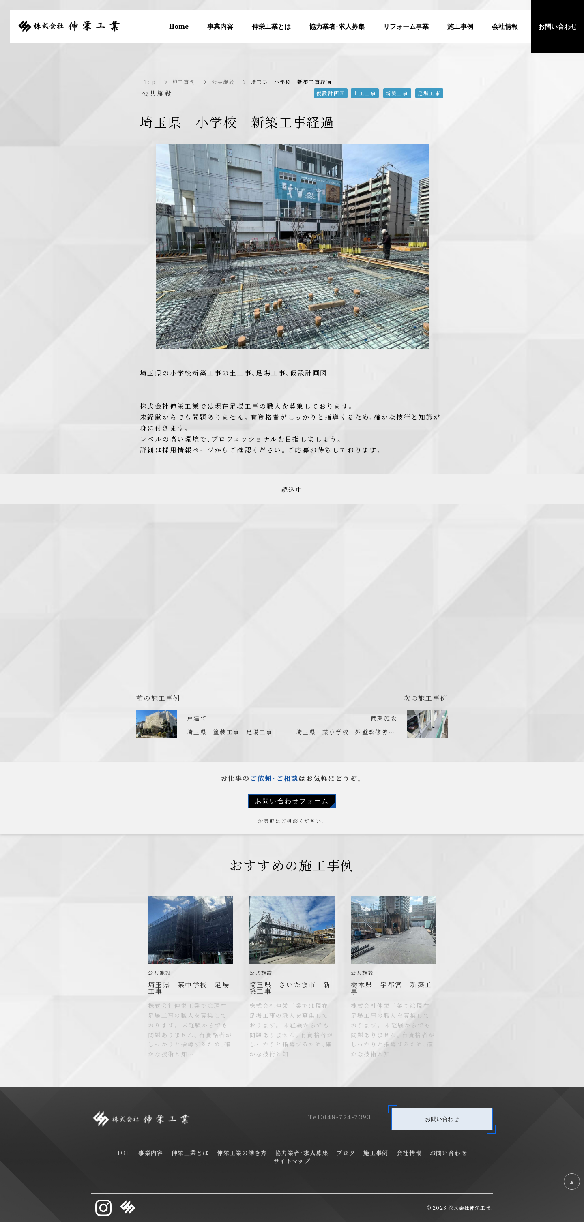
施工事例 (183, 81)
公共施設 (223, 81)
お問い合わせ (442, 1119)
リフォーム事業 (406, 26)
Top (150, 81)
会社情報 (505, 26)
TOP (123, 1153)
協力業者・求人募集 (301, 1153)
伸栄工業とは (271, 26)
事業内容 (220, 26)
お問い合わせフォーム (292, 801)
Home (179, 26)
